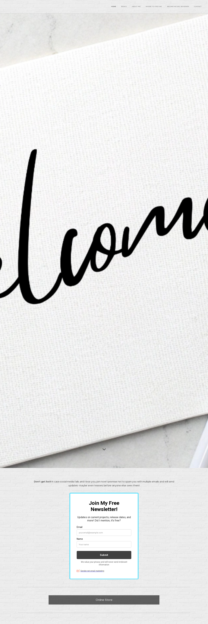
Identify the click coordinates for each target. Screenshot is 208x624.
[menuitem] (176, 7)
